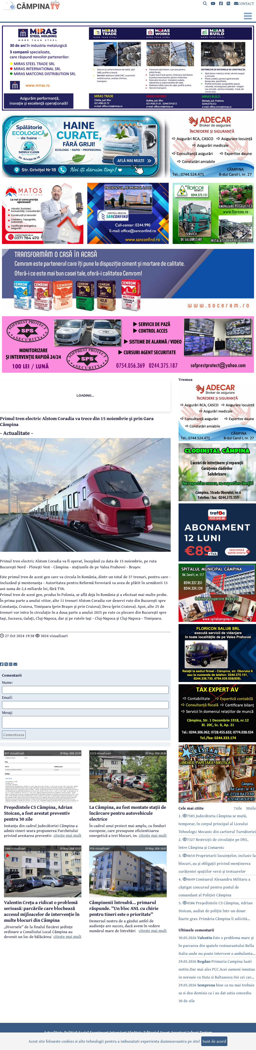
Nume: (7, 682)
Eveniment (99, 1032)
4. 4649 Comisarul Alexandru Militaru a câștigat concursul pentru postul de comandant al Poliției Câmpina (214, 887)
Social (83, 1032)
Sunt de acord (214, 1041)
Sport (165, 1032)
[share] (1, 664)
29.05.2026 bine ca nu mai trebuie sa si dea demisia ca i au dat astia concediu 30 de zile (217, 993)
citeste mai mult (67, 835)
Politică (70, 1032)
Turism (206, 1032)
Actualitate (53, 1032)
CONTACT (244, 3)
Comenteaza (13, 734)
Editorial (151, 1032)
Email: (7, 697)
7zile (238, 808)
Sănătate (135, 1032)
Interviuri (118, 1032)
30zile (251, 808)
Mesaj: (7, 712)
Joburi (193, 1032)
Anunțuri (178, 1032)
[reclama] (128, 109)
